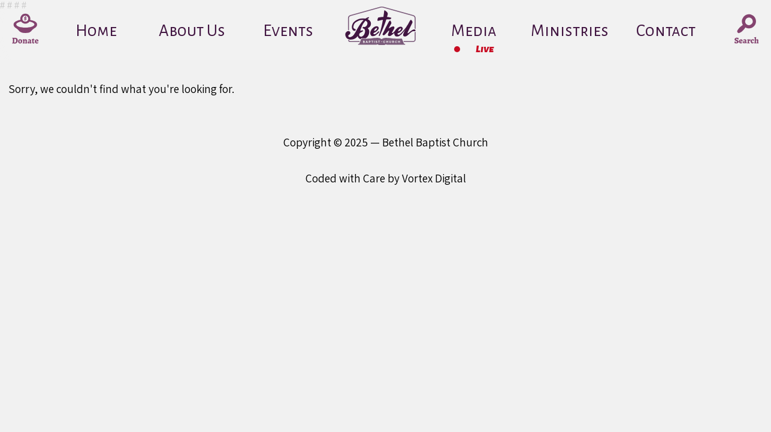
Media (474, 31)
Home (96, 31)
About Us (192, 31)
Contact (666, 31)
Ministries (570, 31)
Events (288, 31)
